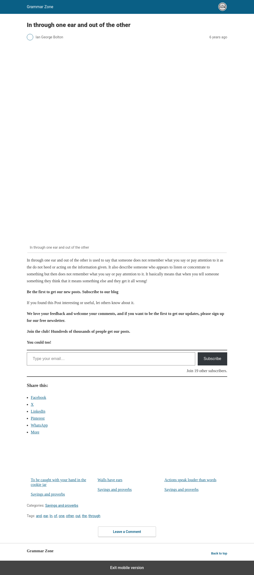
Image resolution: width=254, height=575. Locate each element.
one (61, 516)
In (51, 516)
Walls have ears (128, 461)
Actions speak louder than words (195, 461)
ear (45, 516)
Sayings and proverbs (48, 494)
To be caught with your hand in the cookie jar (62, 463)
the (84, 516)
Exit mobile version (127, 567)
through (94, 516)
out (77, 516)
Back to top (219, 553)
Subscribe (212, 359)
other (70, 516)
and (39, 516)
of (55, 516)
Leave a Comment (127, 532)
